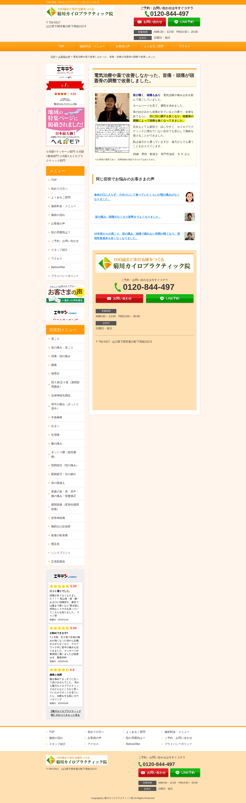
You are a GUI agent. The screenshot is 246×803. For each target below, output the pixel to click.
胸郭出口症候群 (61, 526)
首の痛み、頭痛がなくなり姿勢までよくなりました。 (127, 216)
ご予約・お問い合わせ (65, 241)
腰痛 (54, 364)
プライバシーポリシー (65, 276)
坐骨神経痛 (58, 517)
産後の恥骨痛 (59, 535)
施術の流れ (58, 214)
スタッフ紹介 (59, 249)
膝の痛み (56, 443)
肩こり (55, 338)
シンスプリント (61, 552)
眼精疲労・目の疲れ (63, 474)
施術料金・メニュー (92, 46)
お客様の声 (123, 46)
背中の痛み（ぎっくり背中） (65, 406)
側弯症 (55, 373)
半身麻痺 (56, 417)
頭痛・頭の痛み (61, 356)
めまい (55, 426)
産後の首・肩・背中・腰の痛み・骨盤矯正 (65, 493)
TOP (61, 46)
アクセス (184, 46)
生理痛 (55, 434)
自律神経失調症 (61, 395)
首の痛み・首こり (62, 347)
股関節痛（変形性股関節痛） (65, 507)
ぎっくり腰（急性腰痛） (63, 454)
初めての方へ (59, 188)
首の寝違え (58, 482)
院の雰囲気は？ (61, 232)
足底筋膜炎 (58, 561)
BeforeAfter (58, 267)
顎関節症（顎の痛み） (65, 465)
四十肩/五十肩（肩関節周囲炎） (65, 384)
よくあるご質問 (153, 46)
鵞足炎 (55, 543)
